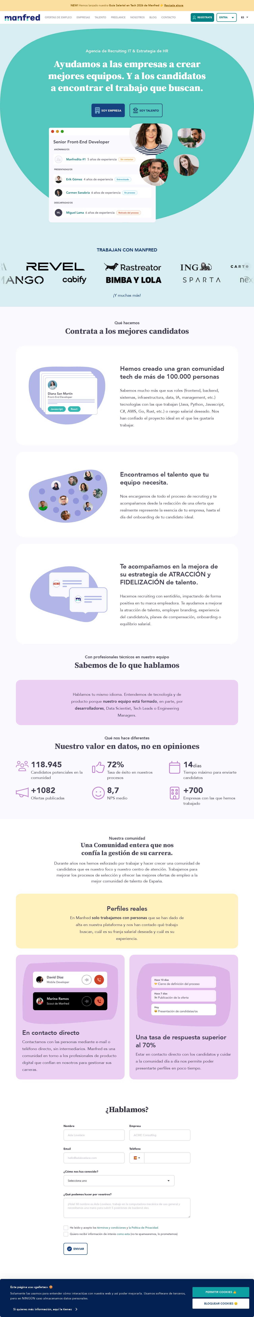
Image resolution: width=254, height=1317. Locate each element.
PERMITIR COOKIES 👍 (221, 1292)
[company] (159, 1135)
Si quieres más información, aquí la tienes (42, 1309)
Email (67, 1149)
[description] (127, 1208)
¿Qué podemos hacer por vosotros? (88, 1194)
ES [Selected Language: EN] (242, 17)
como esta (123, 1234)
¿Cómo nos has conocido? (81, 1172)
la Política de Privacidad (143, 1228)
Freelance (118, 17)
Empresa (135, 1126)
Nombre (69, 1126)
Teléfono (135, 1149)
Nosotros (137, 17)
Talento (100, 17)
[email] (94, 1157)
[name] (94, 1135)
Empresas (83, 17)
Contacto (168, 17)
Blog (153, 17)
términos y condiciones (111, 1228)
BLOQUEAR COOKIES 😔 (221, 1304)
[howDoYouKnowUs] (119, 1180)
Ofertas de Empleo (58, 17)
